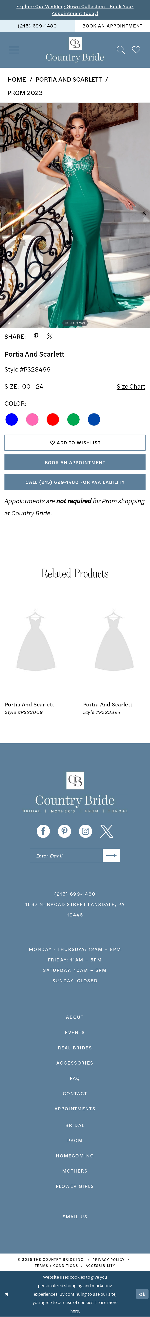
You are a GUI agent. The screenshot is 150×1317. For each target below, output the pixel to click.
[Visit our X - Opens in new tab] (106, 831)
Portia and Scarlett (69, 79)
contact (75, 1093)
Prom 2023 (25, 92)
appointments (75, 1109)
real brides (75, 1048)
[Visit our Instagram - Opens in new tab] (85, 831)
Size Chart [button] (131, 386)
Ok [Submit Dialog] (142, 1294)
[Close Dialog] (6, 1294)
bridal (75, 1125)
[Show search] (121, 50)
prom (75, 1140)
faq (75, 1078)
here (74, 1311)
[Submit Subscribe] (111, 856)
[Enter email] (75, 856)
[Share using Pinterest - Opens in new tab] (36, 336)
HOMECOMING (75, 1156)
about (75, 1017)
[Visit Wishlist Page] (136, 50)
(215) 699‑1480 (75, 894)
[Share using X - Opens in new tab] (49, 336)
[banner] (75, 50)
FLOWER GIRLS (75, 1186)
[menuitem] (37, 26)
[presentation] (36, 642)
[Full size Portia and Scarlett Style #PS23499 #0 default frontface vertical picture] (75, 215)
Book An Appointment (75, 462)
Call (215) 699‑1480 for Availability (75, 482)
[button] (14, 50)
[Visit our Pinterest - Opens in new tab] (64, 831)
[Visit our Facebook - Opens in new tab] (43, 831)
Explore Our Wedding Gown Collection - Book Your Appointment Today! (74, 10)
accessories (75, 1063)
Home (16, 79)
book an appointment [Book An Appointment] (112, 25)
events (75, 1032)
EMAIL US (75, 1217)
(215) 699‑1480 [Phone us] (37, 25)
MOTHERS (75, 1171)
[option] (75, 215)
